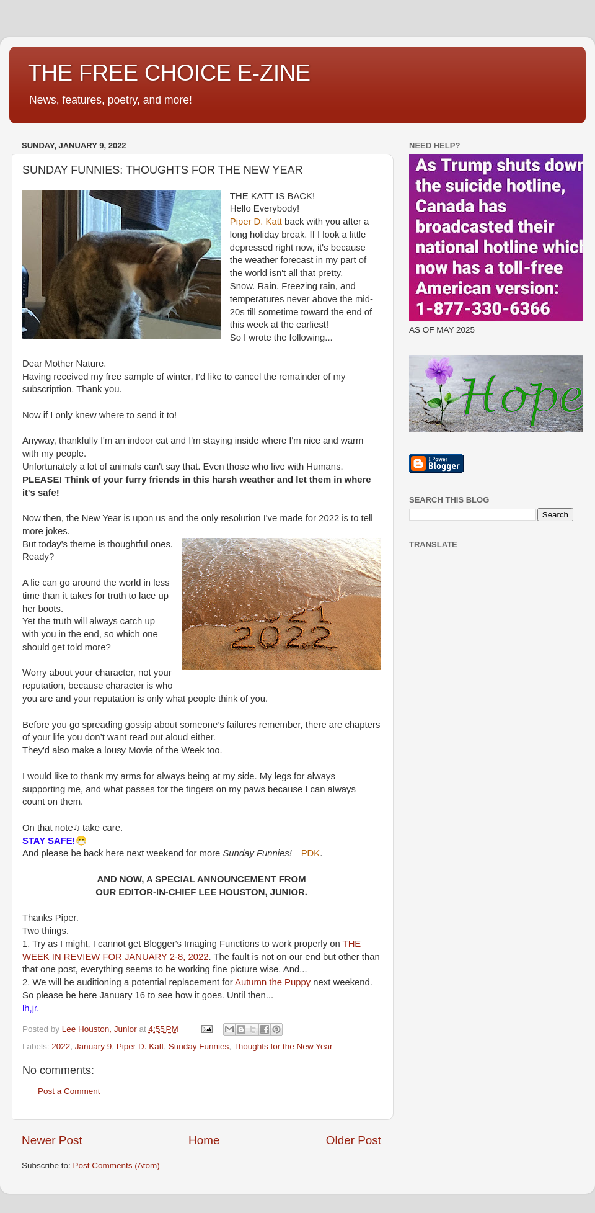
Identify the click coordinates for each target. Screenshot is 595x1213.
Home (203, 1140)
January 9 (93, 1046)
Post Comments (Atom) (116, 1165)
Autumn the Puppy (273, 982)
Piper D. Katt (140, 1046)
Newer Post (52, 1140)
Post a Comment (69, 1091)
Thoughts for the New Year (283, 1046)
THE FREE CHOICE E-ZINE (169, 73)
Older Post (353, 1140)
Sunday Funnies (199, 1046)
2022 (60, 1046)
